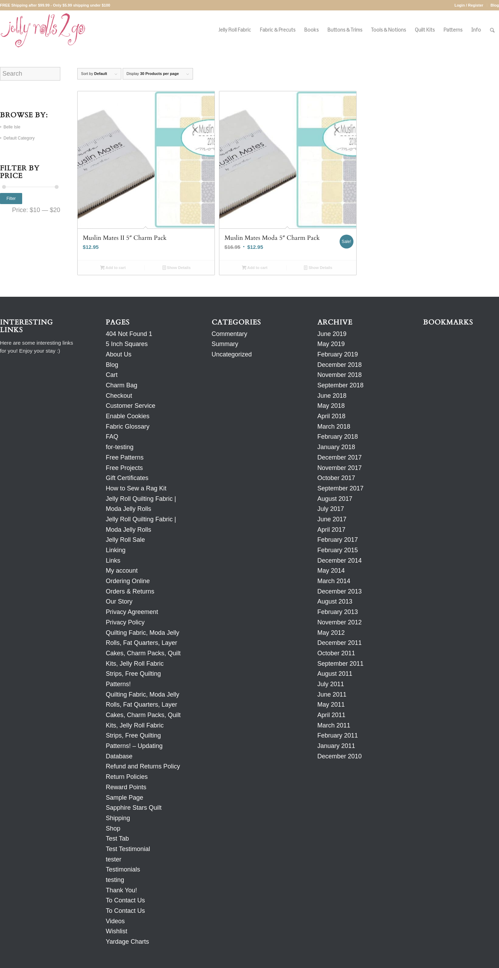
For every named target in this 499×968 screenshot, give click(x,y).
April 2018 (331, 416)
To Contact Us (125, 900)
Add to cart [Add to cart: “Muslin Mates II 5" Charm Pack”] (113, 267)
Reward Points (126, 787)
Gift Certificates (127, 477)
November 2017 (339, 467)
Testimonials (123, 869)
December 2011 (339, 642)
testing (115, 879)
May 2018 (331, 405)
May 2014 (331, 570)
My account (122, 570)
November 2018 (339, 374)
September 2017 (340, 488)
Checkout (119, 395)
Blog (495, 5)
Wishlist (116, 931)
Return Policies (127, 776)
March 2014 (333, 581)
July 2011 (330, 684)
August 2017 (334, 498)
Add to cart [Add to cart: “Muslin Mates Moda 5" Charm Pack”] (255, 267)
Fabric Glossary (127, 426)
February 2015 (337, 550)
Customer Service (130, 405)
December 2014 (339, 560)
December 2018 (339, 364)
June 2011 (332, 694)
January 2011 (336, 745)
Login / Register (468, 5)
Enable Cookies (127, 416)
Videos (115, 921)
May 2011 (331, 704)
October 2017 (336, 477)
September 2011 (340, 663)
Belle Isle (11, 127)
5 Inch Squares (127, 343)
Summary (225, 343)
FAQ (112, 436)
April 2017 (331, 529)
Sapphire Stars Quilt (133, 807)
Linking (115, 550)
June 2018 (332, 395)
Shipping (118, 818)
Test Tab (117, 838)
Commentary (229, 333)
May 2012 (331, 632)
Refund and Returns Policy (143, 766)
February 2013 (337, 611)
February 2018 (337, 436)
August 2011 (334, 673)
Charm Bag (121, 385)
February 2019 (337, 354)
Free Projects (124, 467)
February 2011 (337, 735)
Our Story (119, 601)
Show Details (177, 267)
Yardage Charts (127, 941)
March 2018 (333, 426)
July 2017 (330, 508)
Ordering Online (128, 581)
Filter (11, 198)
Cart (111, 374)
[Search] (492, 30)
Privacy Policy (125, 622)
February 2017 (337, 539)
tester (113, 859)
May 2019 (331, 343)
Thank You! (121, 890)
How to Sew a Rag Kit (136, 488)
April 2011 (331, 715)
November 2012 (339, 622)
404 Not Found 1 (129, 333)
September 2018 (340, 385)
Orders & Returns (130, 591)
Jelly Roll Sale (125, 539)
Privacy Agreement (132, 611)
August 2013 (334, 601)
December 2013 (339, 591)
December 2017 (339, 457)
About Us (118, 354)
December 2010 (339, 756)
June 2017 (332, 519)
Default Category (19, 138)
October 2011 (336, 653)
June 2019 (332, 333)
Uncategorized (232, 354)
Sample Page (124, 797)
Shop (113, 828)
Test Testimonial (128, 848)
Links (113, 560)
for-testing (119, 447)
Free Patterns (124, 457)
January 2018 (336, 447)
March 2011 (333, 725)
